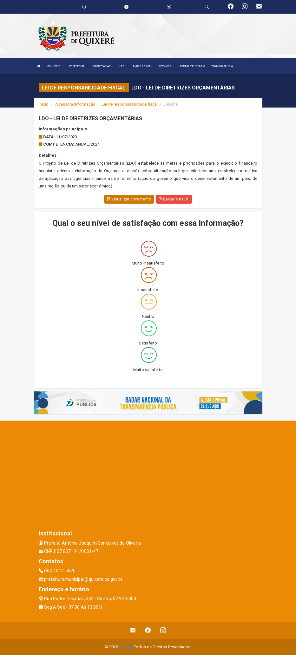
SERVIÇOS (166, 66)
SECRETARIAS (103, 66)
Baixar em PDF (174, 199)
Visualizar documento (129, 199)
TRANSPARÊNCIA (222, 66)
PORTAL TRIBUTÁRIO (192, 66)
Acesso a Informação (75, 104)
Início (44, 104)
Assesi (125, 647)
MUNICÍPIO (55, 66)
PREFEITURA (78, 66)
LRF (123, 66)
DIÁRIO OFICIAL (142, 66)
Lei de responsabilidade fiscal (130, 104)
